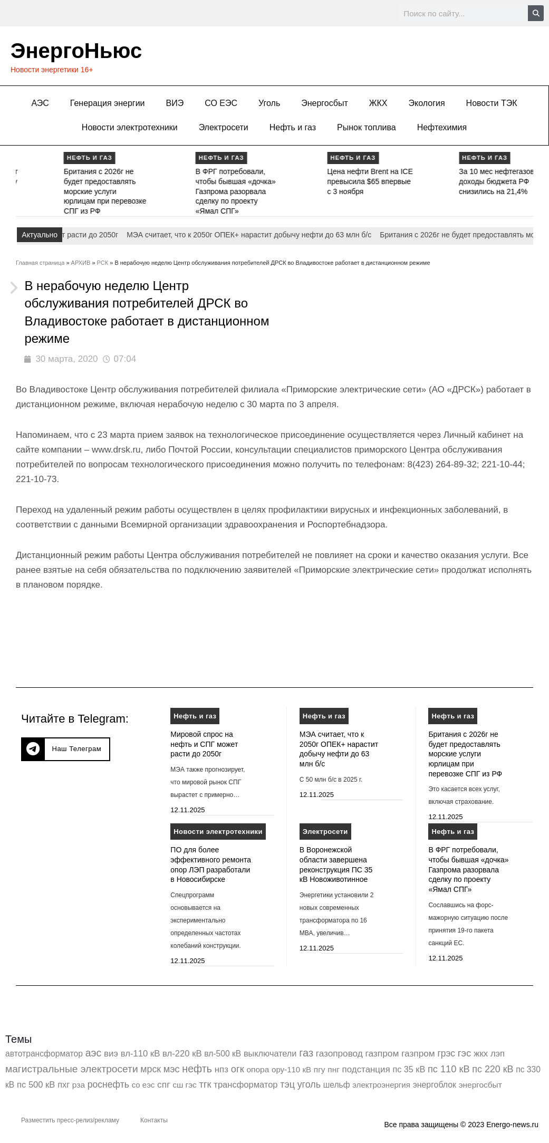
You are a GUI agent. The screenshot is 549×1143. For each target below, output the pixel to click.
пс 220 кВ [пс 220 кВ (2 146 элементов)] (492, 1069)
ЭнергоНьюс (76, 50)
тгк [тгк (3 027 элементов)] (205, 1084)
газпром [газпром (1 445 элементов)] (382, 1053)
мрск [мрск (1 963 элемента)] (150, 1069)
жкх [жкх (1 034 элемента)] (481, 1054)
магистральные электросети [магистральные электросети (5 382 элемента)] (71, 1068)
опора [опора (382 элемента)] (258, 1069)
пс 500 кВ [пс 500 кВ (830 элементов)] (36, 1085)
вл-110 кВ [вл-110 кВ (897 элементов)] (140, 1054)
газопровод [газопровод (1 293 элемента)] (339, 1053)
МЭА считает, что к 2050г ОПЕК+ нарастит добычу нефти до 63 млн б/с (50, 181)
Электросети (223, 127)
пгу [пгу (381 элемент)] (319, 1069)
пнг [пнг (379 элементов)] (334, 1069)
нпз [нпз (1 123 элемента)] (221, 1069)
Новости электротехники (130, 127)
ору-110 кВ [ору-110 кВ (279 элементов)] (291, 1069)
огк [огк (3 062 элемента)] (237, 1068)
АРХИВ (81, 263)
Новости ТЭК (491, 103)
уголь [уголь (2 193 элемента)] (309, 1084)
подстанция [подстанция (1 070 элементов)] (366, 1069)
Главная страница (40, 263)
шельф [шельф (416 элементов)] (336, 1084)
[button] (65, 749)
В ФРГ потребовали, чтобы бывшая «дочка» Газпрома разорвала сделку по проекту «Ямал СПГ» (311, 191)
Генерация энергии (107, 103)
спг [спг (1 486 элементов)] (163, 1084)
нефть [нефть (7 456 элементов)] (197, 1068)
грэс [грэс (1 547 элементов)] (446, 1053)
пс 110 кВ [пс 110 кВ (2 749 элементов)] (449, 1068)
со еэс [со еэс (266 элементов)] (143, 1084)
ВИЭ (175, 103)
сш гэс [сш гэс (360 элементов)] (184, 1084)
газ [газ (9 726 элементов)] (306, 1053)
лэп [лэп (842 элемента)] (497, 1054)
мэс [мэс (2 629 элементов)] (171, 1069)
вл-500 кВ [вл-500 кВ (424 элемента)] (222, 1053)
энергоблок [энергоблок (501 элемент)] (434, 1084)
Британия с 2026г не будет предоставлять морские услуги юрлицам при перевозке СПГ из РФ (180, 191)
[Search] (536, 13)
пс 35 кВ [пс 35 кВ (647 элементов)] (408, 1069)
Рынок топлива (366, 127)
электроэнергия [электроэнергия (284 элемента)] (381, 1084)
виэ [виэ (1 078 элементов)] (111, 1054)
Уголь (269, 103)
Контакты (154, 1120)
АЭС (40, 103)
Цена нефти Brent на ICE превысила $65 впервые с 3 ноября (445, 181)
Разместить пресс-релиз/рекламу (70, 1120)
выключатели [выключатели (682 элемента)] (270, 1053)
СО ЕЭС (221, 103)
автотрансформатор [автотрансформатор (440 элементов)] (44, 1053)
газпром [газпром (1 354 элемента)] (418, 1053)
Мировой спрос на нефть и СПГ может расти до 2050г (204, 744)
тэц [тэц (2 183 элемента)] (287, 1084)
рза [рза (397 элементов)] (78, 1084)
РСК (103, 263)
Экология (427, 103)
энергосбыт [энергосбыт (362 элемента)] (480, 1084)
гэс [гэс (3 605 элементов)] (464, 1053)
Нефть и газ (292, 127)
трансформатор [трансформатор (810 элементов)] (245, 1085)
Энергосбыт (324, 103)
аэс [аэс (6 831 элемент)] (93, 1053)
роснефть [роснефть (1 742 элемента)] (108, 1084)
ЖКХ (378, 103)
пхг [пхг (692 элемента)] (63, 1084)
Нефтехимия (442, 127)
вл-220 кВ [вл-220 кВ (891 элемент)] (182, 1054)
